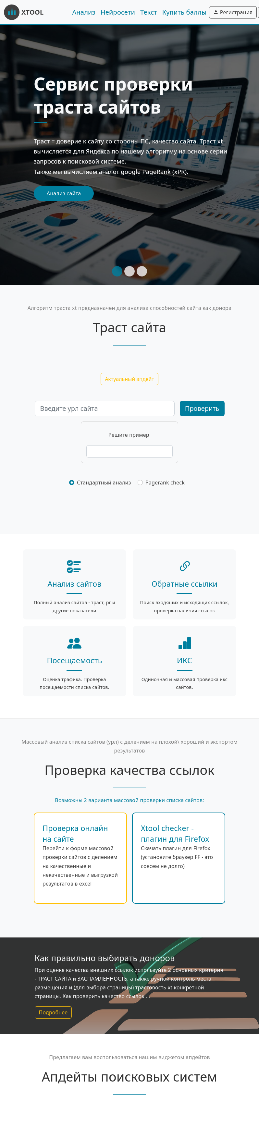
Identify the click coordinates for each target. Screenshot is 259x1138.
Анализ (83, 12)
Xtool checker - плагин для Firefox (175, 833)
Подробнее (53, 1012)
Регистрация (233, 12)
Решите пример (128, 434)
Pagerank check (165, 482)
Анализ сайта (64, 193)
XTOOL (23, 12)
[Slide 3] (142, 271)
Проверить (202, 408)
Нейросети (118, 12)
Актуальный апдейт (129, 379)
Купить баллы (184, 12)
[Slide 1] (117, 271)
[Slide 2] (129, 271)
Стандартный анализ (104, 482)
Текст (148, 12)
